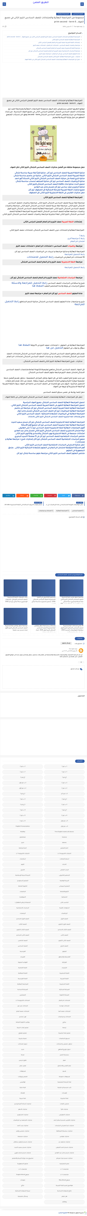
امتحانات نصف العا (64, 1011)
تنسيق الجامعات (64, 1038)
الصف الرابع (64, 946)
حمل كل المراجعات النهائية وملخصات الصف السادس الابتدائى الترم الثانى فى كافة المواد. (52, 59)
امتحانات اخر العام (64, 1000)
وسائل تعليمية (23, 1196)
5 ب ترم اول (64, 821)
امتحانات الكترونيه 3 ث (23, 1000)
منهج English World (22, 1175)
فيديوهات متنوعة (64, 1077)
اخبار (22, 843)
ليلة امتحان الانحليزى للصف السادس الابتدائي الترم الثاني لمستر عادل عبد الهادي (49, 431)
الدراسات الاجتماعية (22, 908)
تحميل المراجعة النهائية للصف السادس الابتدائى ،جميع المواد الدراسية (54, 403)
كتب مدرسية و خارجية (64, 1087)
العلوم (64, 951)
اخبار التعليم (64, 848)
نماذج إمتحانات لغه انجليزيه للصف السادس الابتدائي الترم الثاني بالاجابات (56, 417)
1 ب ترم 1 (64, 766)
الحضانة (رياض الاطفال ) (22, 902)
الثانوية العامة (22, 886)
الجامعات (23, 891)
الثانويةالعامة (64, 891)
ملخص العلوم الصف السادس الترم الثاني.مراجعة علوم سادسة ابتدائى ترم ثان (51, 454)
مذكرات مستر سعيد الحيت (22, 1147)
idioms (64, 843)
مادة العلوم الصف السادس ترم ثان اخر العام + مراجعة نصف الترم (59, 54)
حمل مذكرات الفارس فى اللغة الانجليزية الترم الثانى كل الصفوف (57, 193)
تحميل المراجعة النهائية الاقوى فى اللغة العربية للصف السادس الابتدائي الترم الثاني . (47, 405)
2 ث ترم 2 (64, 788)
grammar (23, 837)
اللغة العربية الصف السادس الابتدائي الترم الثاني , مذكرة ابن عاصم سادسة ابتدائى (49, 176)
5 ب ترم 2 (22, 815)
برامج (64, 1022)
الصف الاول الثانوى (64, 924)
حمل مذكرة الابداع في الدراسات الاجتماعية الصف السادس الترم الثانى (55, 445)
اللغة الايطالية (22, 973)
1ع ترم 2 (22, 777)
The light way (73, 649)
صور (64, 1060)
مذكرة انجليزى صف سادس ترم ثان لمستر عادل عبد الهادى (59, 187)
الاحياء (64, 864)
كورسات (64, 1093)
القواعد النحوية (22, 962)
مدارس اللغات (64, 1104)
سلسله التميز (64, 1055)
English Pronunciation (23, 826)
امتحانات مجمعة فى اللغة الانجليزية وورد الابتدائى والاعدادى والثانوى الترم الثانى (50, 434)
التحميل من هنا (54, 348)
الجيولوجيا (22, 897)
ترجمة (64, 1028)
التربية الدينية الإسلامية (22, 875)
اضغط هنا (38, 286)
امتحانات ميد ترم (23, 1006)
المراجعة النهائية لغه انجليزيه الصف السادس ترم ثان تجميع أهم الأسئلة (53, 425)
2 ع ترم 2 (64, 799)
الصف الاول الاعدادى (22, 919)
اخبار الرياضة (23, 848)
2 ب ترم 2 (64, 783)
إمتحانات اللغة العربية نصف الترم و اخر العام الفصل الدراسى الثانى (59, 42)
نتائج (22, 1185)
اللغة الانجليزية (64, 973)
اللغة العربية (64, 979)
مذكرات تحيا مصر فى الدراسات (64, 1126)
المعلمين (23, 995)
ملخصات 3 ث (64, 1175)
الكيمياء (64, 968)
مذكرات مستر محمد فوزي (22, 1153)
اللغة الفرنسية (22, 979)
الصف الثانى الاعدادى (22, 935)
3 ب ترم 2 (64, 804)
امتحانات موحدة (64, 1006)
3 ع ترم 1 (64, 810)
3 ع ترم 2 (22, 804)
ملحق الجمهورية (22, 1164)
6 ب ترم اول (64, 826)
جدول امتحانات (22, 1044)
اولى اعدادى (22, 1017)
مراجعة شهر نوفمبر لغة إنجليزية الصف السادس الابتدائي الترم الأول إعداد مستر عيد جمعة (16, 628)
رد (81, 662)
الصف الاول (64, 919)
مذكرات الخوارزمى (64, 1115)
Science (64, 837)
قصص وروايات (22, 1077)
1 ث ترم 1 (64, 772)
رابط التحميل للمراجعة (75, 255)
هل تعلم (64, 1196)
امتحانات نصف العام (22, 1011)
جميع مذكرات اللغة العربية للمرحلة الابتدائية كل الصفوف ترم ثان (56, 190)
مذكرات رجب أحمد (22, 1126)
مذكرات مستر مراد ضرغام (64, 1158)
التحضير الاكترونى (64, 875)
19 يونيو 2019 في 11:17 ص (69, 651)
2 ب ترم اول (22, 783)
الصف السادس (78, 14)
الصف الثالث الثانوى (23, 930)
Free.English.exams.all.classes (64, 832)
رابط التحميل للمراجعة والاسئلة (29, 283)
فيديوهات (23, 1071)
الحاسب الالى (64, 902)
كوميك (23, 1093)
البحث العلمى (64, 870)
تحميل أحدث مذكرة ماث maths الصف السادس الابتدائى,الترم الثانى (56, 184)
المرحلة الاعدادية (22, 989)
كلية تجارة (23, 1087)
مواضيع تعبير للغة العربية (64, 1185)
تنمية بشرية (23, 1038)
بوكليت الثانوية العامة (23, 1022)
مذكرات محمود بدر (64, 1142)
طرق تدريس (23, 1060)
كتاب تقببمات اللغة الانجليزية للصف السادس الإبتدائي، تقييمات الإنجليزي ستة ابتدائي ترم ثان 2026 (16, 600)
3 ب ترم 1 (22, 799)
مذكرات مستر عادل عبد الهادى (64, 1153)
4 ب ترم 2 (64, 815)
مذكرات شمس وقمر (22, 1131)
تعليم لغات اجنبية (22, 1028)
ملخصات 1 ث (64, 1169)
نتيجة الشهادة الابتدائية (22, 1191)
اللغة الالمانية (22, 968)
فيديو (64, 1071)
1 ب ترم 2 (22, 766)
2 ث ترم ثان (64, 794)
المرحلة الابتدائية (64, 989)
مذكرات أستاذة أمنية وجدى (22, 1104)
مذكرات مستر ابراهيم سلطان (22, 1142)
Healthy (22, 832)
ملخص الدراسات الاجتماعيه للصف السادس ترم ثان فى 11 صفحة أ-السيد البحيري (50, 437)
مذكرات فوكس (64, 1136)
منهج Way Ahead (64, 1180)
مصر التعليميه (64, 1164)
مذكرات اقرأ (64, 1109)
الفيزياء (22, 957)
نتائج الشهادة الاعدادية (64, 1191)
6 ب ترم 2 (22, 821)
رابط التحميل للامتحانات (40, 257)
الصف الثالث (23, 924)
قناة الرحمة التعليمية (64, 1082)
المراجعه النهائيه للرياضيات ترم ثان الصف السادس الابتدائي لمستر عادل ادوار (51, 411)
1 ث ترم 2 (22, 772)
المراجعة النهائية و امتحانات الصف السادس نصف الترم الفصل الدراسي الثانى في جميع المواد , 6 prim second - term (43, 37)
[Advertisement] (43, 80)
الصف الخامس (22, 940)
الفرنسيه (23, 951)
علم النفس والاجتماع (64, 1066)
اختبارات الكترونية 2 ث (64, 853)
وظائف (64, 1202)
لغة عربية (22, 1098)
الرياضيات (64, 913)
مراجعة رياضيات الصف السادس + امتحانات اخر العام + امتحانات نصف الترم (56, 45)
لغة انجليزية (64, 1098)
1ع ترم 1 (64, 777)
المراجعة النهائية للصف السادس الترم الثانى (66, 40)
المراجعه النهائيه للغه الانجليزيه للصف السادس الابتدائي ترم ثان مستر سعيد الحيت (48, 422)
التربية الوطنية (64, 881)
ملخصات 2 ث (22, 1169)
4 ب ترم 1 (22, 810)
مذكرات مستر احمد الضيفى (64, 1147)
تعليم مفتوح (23, 1033)
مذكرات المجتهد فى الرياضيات (22, 1120)
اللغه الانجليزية (64, 984)
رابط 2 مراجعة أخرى (76, 239)
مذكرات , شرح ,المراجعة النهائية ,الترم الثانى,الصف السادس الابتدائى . (58, 57)
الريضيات (23, 913)
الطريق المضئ (41, 2)
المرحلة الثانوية (64, 995)
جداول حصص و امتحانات (64, 1044)
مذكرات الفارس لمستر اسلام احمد (64, 1120)
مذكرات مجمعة (23, 1136)
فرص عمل (22, 1066)
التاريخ (23, 870)
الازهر (22, 864)
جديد (22, 1049)
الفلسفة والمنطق (64, 957)
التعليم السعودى (22, 881)
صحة (22, 1055)
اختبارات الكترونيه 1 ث (22, 853)
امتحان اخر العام (77, 242)
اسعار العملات (64, 859)
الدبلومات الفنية (64, 908)
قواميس (22, 1082)
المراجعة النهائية (63, 14)
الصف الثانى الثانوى (64, 940)
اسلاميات (23, 859)
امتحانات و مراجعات (46, 511)
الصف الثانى (64, 935)
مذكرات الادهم (22, 1109)
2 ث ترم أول (22, 788)
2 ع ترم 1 (22, 794)
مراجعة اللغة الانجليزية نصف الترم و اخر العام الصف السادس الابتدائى (58, 48)
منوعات (22, 1180)
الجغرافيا (64, 897)
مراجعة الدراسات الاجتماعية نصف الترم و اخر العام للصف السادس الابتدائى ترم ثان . (54, 51)
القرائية (64, 962)
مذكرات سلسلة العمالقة (64, 1131)
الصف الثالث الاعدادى (64, 930)
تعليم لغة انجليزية (64, 1033)
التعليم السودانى (64, 886)
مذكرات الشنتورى (22, 1115)
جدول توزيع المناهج (64, 1049)
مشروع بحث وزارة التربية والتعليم (22, 1158)
